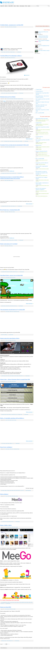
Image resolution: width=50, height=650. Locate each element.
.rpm (2, 602)
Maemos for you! (38, 145)
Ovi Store (2, 603)
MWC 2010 (3, 334)
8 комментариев (27, 375)
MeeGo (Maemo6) (8, 521)
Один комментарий (28, 490)
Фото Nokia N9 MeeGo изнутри (43, 50)
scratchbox (16, 141)
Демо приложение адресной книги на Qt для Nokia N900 (12, 309)
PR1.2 (22, 375)
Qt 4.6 (11, 173)
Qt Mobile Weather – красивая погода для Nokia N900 (11, 24)
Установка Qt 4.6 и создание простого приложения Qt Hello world (14, 144)
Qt (14, 141)
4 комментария (26, 141)
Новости (14, 57)
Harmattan (4, 375)
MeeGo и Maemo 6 (4, 494)
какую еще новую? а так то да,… (43, 152)
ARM (2, 375)
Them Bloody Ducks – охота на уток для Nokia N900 (11, 275)
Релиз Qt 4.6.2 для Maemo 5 (6, 447)
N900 (12, 57)
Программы (19, 98)
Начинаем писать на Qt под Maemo (7, 96)
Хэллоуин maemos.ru (39, 91)
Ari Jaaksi (3, 521)
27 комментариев (17, 640)
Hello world (8, 240)
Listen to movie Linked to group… (43, 175)
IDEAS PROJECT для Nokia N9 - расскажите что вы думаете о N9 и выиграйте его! (42, 173)
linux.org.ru (3, 490)
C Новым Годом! (38, 89)
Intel (6, 375)
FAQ (26, 5)
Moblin (20, 375)
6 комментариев (11, 334)
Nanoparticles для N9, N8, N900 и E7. (42, 162)
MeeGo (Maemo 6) (12, 375)
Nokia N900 (11, 5)
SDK (18, 141)
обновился (39, 149)
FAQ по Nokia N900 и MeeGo (42, 26)
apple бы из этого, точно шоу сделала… (42, 132)
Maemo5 (8, 490)
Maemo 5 (6, 490)
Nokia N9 (2, 5)
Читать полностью (29, 138)
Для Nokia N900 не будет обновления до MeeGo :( (11, 55)
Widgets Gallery (20, 414)
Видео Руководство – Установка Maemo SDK (10, 209)
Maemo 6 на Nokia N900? (5, 607)
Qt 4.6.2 (17, 414)
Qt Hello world (14, 173)
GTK (5, 240)
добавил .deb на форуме (41, 164)
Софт (15, 5)
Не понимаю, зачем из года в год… (42, 154)
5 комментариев (21, 240)
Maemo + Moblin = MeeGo (6, 525)
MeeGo (6, 5)
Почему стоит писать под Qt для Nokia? (8, 243)
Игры (18, 5)
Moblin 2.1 (11, 443)
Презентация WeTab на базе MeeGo (42, 118)
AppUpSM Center (5, 602)
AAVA (2, 443)
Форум (22, 98)
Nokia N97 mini (15, 271)
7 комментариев (26, 414)
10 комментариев (21, 271)
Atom (10, 602)
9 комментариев (18, 521)
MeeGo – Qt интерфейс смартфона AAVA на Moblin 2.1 (12, 418)
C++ (3, 141)
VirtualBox (21, 141)
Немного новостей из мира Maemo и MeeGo (9, 338)
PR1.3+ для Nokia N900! (40, 112)
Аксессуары (22, 5)
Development (6, 141)
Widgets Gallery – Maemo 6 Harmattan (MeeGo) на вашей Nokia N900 (15, 379)
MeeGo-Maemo (9, 57)
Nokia (31, 602)
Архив (29, 5)
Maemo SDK (11, 240)
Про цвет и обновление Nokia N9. (41, 151)
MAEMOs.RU (8, 2)
